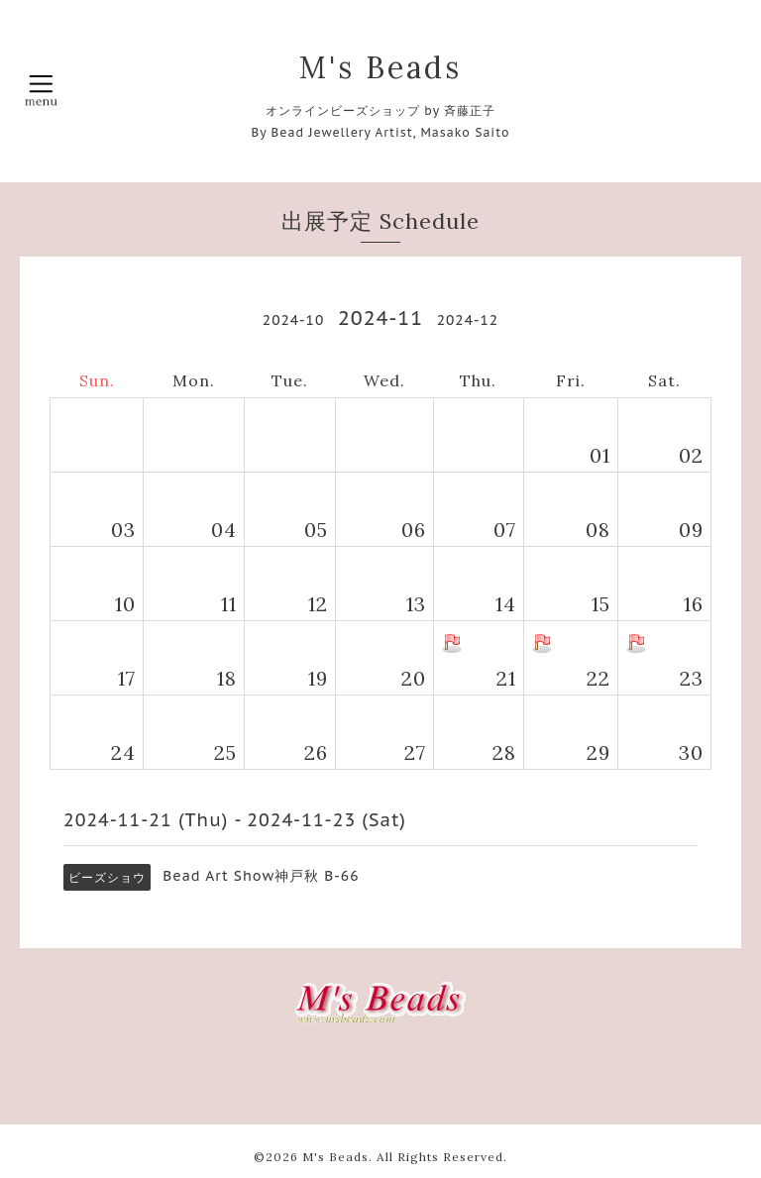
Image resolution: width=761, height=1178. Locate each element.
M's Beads (380, 67)
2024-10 (293, 320)
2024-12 (467, 320)
